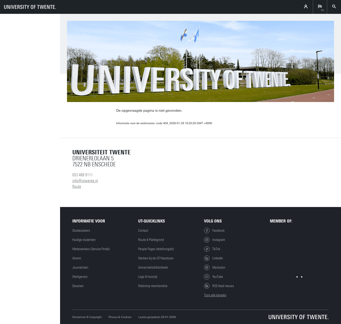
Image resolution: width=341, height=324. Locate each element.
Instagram (214, 240)
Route (76, 186)
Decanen (78, 286)
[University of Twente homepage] (30, 7)
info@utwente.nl (85, 180)
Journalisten (80, 267)
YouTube (213, 276)
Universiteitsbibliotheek (153, 267)
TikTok (212, 249)
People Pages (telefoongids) (156, 249)
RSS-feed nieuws (219, 286)
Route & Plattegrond (151, 240)
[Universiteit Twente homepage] (299, 317)
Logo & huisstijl (147, 277)
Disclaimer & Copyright (87, 317)
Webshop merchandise (152, 286)
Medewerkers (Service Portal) (91, 249)
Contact (143, 230)
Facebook (214, 230)
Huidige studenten (84, 240)
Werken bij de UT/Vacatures (156, 258)
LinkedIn (213, 258)
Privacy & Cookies (120, 317)
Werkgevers (80, 277)
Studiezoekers (81, 230)
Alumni (76, 258)
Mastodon (214, 267)
